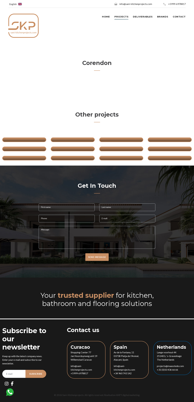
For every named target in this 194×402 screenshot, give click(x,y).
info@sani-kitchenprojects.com (135, 3)
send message (97, 257)
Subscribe (35, 373)
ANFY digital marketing (128, 395)
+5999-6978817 (177, 3)
